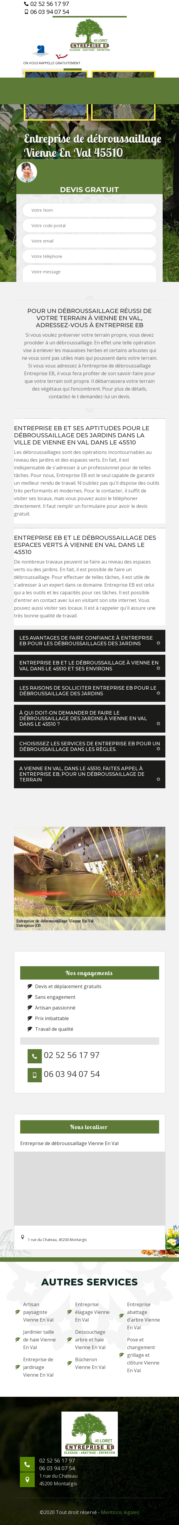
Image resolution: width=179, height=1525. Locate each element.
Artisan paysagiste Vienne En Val (34, 1312)
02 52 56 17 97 (46, 4)
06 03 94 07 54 (46, 12)
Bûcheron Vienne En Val (86, 1363)
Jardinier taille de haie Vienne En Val (35, 1340)
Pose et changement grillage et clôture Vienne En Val (139, 1355)
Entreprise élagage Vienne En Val (88, 1312)
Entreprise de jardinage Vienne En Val (34, 1367)
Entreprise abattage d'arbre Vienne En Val (139, 1316)
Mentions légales (120, 1512)
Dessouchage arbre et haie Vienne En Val (86, 1340)
